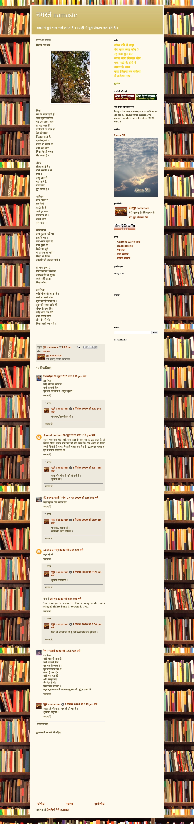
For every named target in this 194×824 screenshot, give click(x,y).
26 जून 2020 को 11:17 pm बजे (79, 435)
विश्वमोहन (48, 376)
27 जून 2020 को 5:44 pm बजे (67, 550)
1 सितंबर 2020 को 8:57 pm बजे (76, 469)
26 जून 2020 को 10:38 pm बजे (70, 376)
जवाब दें (47, 396)
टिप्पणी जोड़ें (42, 724)
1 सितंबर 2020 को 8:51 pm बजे (76, 410)
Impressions (125, 246)
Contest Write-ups (128, 242)
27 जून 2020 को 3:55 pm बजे (82, 498)
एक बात (46, 351)
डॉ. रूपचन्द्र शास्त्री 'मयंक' (54, 498)
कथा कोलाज (122, 254)
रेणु (44, 651)
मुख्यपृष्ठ (69, 804)
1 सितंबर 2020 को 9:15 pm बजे (81, 704)
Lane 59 (119, 136)
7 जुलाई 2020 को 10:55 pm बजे (63, 651)
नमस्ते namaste (56, 15)
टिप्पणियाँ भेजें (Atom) (58, 810)
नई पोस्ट (40, 804)
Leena (47, 550)
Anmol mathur (52, 435)
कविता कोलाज (123, 258)
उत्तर (49, 403)
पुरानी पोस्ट (99, 804)
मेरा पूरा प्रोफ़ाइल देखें (138, 217)
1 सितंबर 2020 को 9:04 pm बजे (76, 626)
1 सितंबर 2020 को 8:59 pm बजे (76, 521)
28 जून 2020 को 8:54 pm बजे (65, 599)
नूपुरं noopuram (59, 409)
